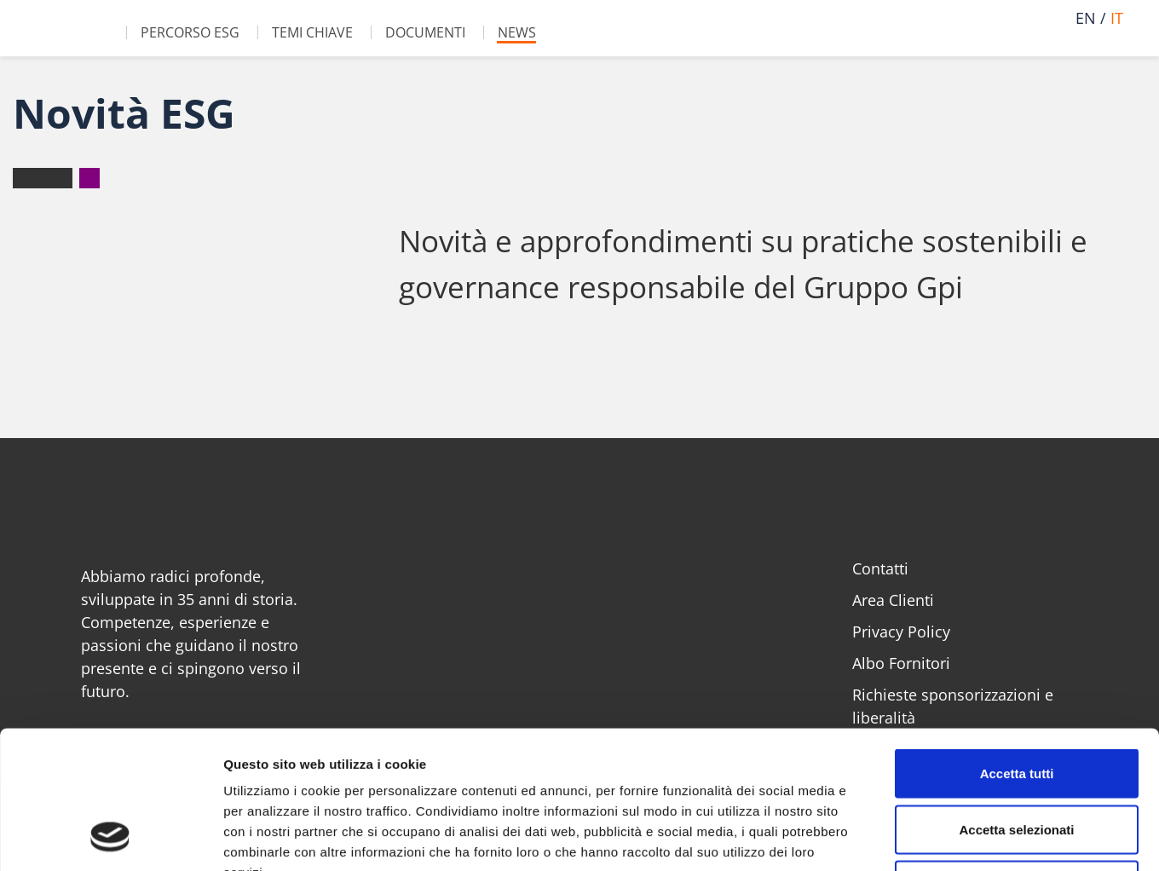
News (517, 32)
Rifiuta (1017, 759)
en (1085, 18)
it (1116, 18)
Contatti (880, 568)
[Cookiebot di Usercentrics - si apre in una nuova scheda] (110, 838)
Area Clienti (893, 600)
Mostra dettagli (897, 837)
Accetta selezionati (1016, 703)
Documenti (425, 32)
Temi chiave (312, 32)
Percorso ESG (190, 32)
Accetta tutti (1017, 647)
